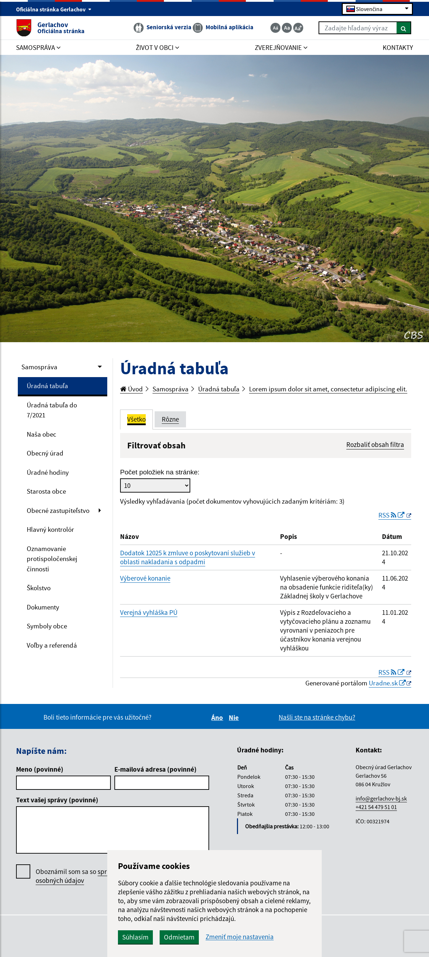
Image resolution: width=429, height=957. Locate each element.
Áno (218, 717)
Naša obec (41, 434)
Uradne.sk (387, 683)
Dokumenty (43, 607)
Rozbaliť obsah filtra (375, 444)
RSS (392, 515)
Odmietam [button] (179, 937)
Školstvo (39, 587)
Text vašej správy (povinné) (57, 800)
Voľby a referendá (52, 645)
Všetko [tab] (136, 419)
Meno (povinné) (39, 769)
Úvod (131, 389)
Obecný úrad (45, 453)
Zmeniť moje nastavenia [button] (240, 936)
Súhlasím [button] (135, 937)
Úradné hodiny (48, 472)
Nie (235, 717)
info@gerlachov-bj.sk (381, 798)
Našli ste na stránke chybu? (317, 717)
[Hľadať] (404, 27)
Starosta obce (46, 491)
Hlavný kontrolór (50, 529)
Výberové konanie (145, 578)
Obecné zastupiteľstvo (58, 510)
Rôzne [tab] (170, 419)
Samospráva (39, 366)
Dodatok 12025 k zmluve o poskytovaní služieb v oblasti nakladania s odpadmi (187, 557)
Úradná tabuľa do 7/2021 (52, 410)
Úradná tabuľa (47, 385)
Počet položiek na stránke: (160, 472)
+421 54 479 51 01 (376, 807)
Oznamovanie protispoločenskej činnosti (52, 558)
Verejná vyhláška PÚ (148, 612)
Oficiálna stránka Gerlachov (54, 9)
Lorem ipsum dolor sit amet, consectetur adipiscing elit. (328, 389)
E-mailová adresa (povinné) (155, 769)
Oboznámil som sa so (85, 876)
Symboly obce (47, 626)
